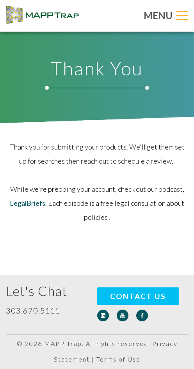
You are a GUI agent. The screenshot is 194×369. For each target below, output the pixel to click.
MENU (166, 15)
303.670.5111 (33, 310)
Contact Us (138, 296)
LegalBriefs (27, 203)
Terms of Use (118, 359)
